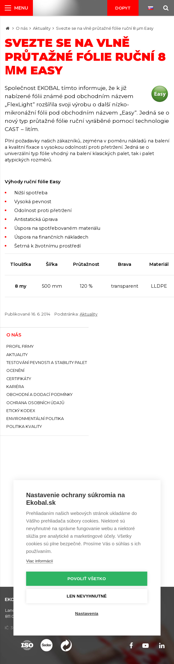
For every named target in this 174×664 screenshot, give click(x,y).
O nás (22, 28)
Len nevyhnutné (87, 596)
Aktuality (42, 28)
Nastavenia (86, 613)
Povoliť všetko (86, 578)
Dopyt (123, 7)
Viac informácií (39, 561)
